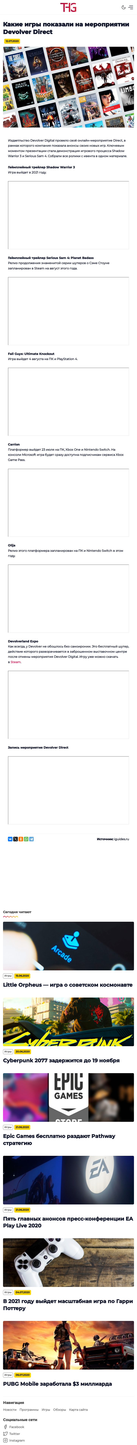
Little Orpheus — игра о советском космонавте (67, 985)
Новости (9, 1410)
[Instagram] (14, 1440)
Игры (46, 1410)
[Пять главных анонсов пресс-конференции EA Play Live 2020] (68, 1180)
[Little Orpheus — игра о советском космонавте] (68, 946)
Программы (29, 1410)
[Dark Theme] (123, 7)
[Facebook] (14, 1427)
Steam (16, 662)
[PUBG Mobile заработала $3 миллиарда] (68, 1345)
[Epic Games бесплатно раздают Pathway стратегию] (68, 1097)
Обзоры (59, 1410)
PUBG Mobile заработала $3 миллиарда (57, 1384)
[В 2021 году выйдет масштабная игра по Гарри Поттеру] (68, 1262)
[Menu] (130, 7)
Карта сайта (78, 1410)
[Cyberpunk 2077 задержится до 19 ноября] (68, 1022)
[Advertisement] (68, 877)
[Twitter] (14, 1433)
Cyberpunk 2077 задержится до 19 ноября (61, 1060)
